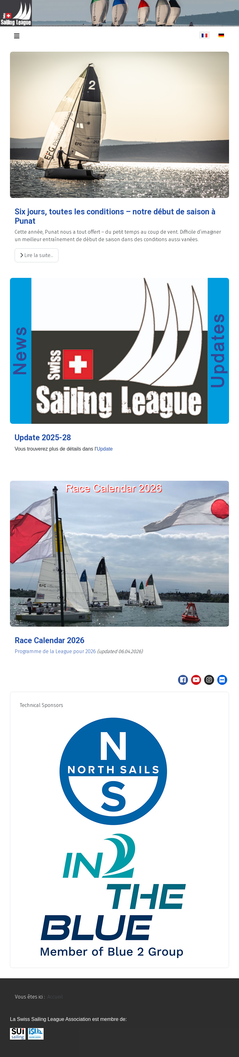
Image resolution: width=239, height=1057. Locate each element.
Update (105, 448)
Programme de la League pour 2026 (55, 651)
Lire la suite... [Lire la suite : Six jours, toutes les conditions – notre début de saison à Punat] (36, 255)
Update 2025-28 (43, 437)
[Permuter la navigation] (17, 36)
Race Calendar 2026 (49, 640)
